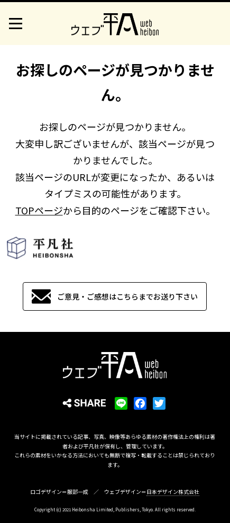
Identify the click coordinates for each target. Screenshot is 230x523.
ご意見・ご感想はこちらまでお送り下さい (127, 296)
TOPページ (39, 210)
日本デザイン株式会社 (172, 491)
